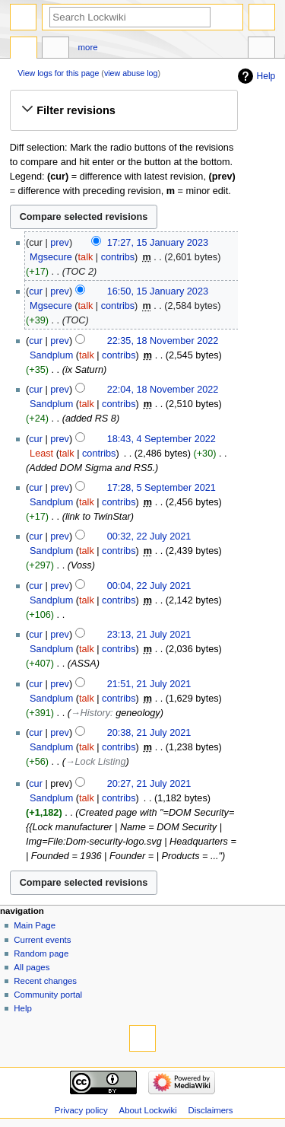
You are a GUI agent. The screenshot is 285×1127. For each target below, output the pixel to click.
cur (36, 291)
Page (23, 49)
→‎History (90, 713)
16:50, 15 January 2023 (157, 291)
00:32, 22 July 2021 (149, 536)
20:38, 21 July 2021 (149, 732)
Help (266, 76)
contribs (118, 257)
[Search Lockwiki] (130, 17)
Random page (41, 953)
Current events (42, 939)
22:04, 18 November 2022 (163, 389)
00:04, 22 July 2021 (149, 586)
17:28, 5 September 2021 (161, 487)
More (88, 47)
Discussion (55, 49)
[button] (123, 110)
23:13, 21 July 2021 (149, 634)
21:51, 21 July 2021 (149, 684)
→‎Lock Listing (95, 761)
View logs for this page (58, 73)
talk (85, 257)
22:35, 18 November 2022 (163, 341)
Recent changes (45, 980)
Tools (261, 49)
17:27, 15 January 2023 (157, 242)
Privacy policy (81, 1110)
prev (59, 242)
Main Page (34, 925)
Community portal (48, 994)
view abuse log (131, 73)
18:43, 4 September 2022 (161, 439)
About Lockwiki (148, 1110)
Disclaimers (210, 1110)
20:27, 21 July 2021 (149, 783)
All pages (31, 967)
